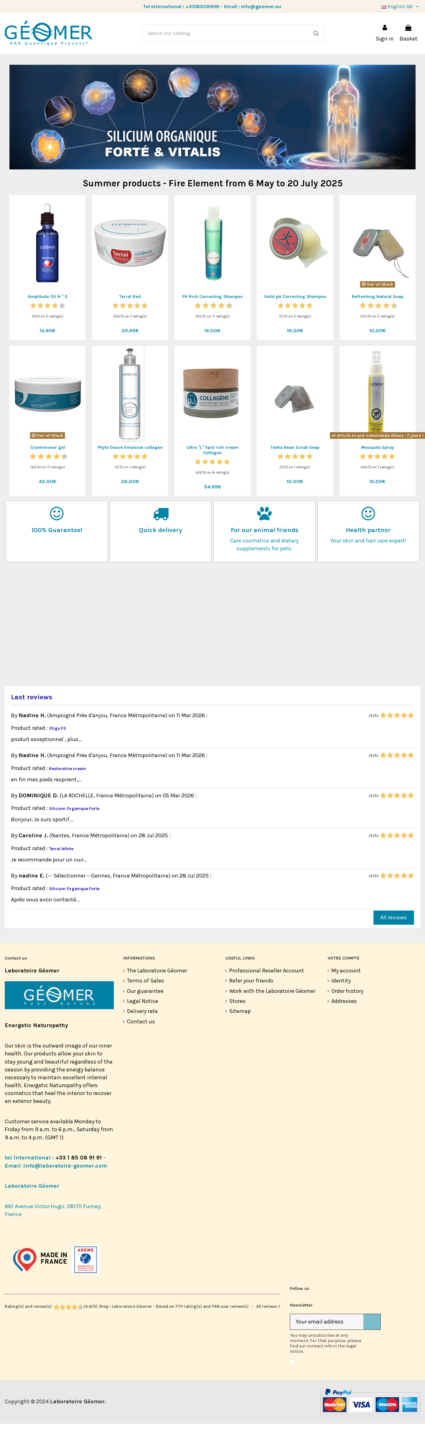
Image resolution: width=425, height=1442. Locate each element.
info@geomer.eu (261, 6)
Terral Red (130, 314)
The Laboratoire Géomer (157, 988)
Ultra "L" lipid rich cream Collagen (212, 468)
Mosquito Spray (377, 465)
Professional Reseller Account (266, 988)
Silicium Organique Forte (74, 826)
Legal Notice (142, 1019)
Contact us (141, 1039)
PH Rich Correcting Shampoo (212, 314)
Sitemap (240, 1029)
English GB (400, 6)
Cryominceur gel (47, 465)
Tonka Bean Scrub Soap (294, 465)
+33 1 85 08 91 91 (78, 1175)
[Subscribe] (371, 1340)
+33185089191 (202, 6)
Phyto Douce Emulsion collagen (130, 465)
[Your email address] (326, 1340)
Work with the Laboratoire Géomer (272, 1009)
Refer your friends (251, 998)
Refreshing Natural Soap (377, 314)
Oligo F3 (57, 746)
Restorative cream (67, 786)
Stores (237, 1019)
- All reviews (142, 1324)
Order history (347, 1009)
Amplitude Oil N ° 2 (47, 314)
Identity (341, 998)
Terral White (61, 867)
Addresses (344, 1019)
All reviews (393, 935)
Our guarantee (145, 1009)
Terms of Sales (145, 998)
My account (346, 988)
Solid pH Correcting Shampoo (295, 314)
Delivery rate (142, 1029)
